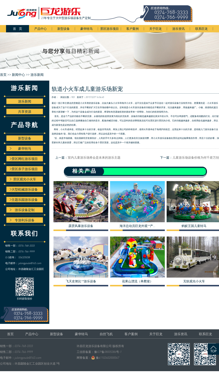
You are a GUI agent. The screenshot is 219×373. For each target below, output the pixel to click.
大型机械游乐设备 (23, 189)
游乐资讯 (178, 29)
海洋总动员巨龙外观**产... (137, 226)
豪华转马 (86, 29)
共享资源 (24, 111)
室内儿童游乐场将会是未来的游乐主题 (94, 157)
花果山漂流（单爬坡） (137, 281)
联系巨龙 (201, 29)
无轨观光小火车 (194, 281)
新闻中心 (18, 75)
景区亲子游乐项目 (23, 169)
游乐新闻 (37, 75)
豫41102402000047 (107, 357)
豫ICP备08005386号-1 (108, 352)
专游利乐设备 (21, 220)
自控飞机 (106, 334)
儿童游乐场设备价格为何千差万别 (195, 157)
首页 (10, 334)
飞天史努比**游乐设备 (81, 281)
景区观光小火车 (22, 179)
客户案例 (132, 29)
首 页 (17, 29)
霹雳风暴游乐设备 (80, 226)
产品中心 (40, 29)
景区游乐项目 (109, 29)
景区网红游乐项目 (23, 159)
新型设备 (63, 29)
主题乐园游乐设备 (23, 200)
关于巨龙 (155, 29)
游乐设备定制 (21, 210)
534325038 (24, 257)
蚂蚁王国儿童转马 (194, 226)
